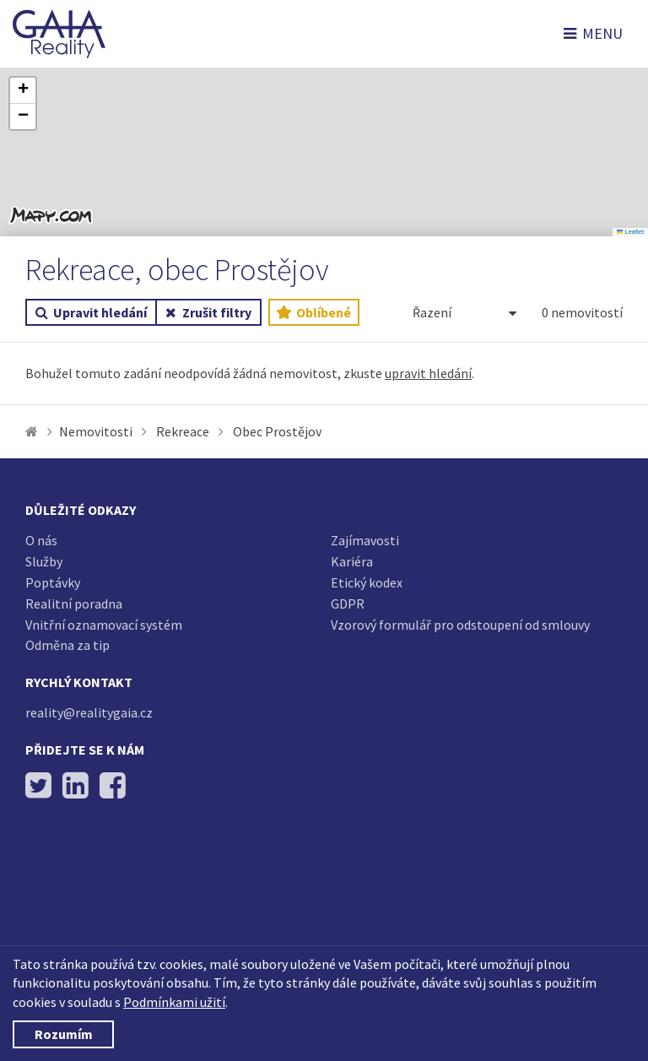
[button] (22, 91)
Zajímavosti (365, 540)
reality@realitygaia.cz (89, 712)
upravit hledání (428, 373)
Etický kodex (366, 582)
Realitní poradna (73, 603)
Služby (43, 561)
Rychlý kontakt (78, 682)
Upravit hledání (91, 312)
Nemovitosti (95, 431)
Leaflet (630, 231)
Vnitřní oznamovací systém (103, 624)
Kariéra (352, 561)
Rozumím (64, 1034)
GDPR (347, 603)
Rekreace (182, 431)
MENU (593, 33)
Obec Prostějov (277, 431)
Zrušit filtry (208, 312)
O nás (41, 540)
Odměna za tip (67, 644)
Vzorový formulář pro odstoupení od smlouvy (460, 624)
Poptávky (52, 582)
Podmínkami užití (174, 1001)
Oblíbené (314, 312)
